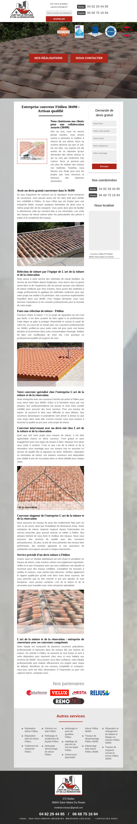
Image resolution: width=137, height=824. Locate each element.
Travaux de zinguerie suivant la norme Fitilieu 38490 (111, 753)
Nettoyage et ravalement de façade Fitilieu (52, 739)
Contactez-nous (107, 819)
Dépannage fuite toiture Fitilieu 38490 (91, 749)
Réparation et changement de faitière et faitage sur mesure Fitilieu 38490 (112, 735)
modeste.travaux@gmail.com (68, 807)
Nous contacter (89, 58)
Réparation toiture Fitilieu (31, 729)
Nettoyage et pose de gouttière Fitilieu (71, 732)
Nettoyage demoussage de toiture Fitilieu (51, 750)
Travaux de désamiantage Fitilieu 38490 (92, 739)
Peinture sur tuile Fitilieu (51, 729)
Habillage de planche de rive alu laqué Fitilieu (71, 745)
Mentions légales (78, 819)
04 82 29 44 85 (97, 6)
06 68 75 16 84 (97, 12)
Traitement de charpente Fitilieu (31, 749)
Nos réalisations (48, 58)
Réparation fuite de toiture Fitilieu (32, 739)
